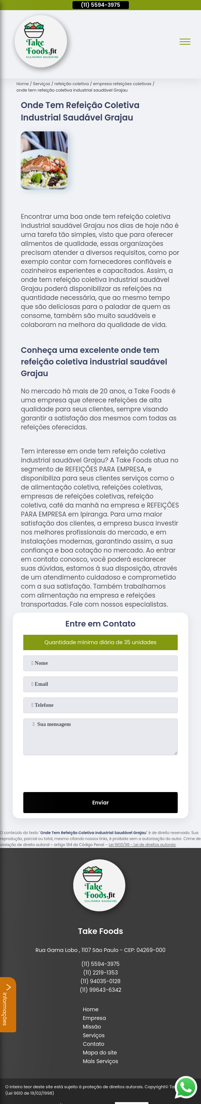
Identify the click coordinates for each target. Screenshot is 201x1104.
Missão (92, 1026)
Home (90, 1009)
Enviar (100, 802)
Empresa (94, 1018)
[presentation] (101, 772)
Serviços (93, 1035)
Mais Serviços (100, 1061)
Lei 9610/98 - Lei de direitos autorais (142, 845)
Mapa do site (100, 1052)
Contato (93, 1044)
